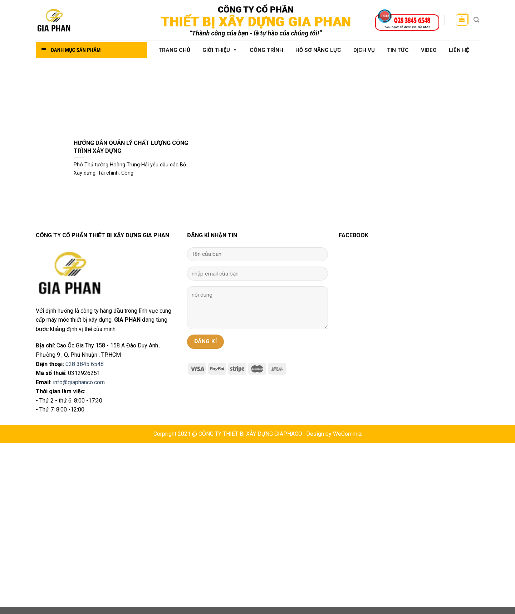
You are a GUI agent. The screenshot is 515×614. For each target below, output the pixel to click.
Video (429, 50)
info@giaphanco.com (79, 382)
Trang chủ (174, 50)
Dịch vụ (364, 50)
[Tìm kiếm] (476, 20)
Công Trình (266, 50)
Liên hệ (459, 50)
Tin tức (398, 50)
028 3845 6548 (84, 364)
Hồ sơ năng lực (318, 50)
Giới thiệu (219, 50)
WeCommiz (347, 433)
